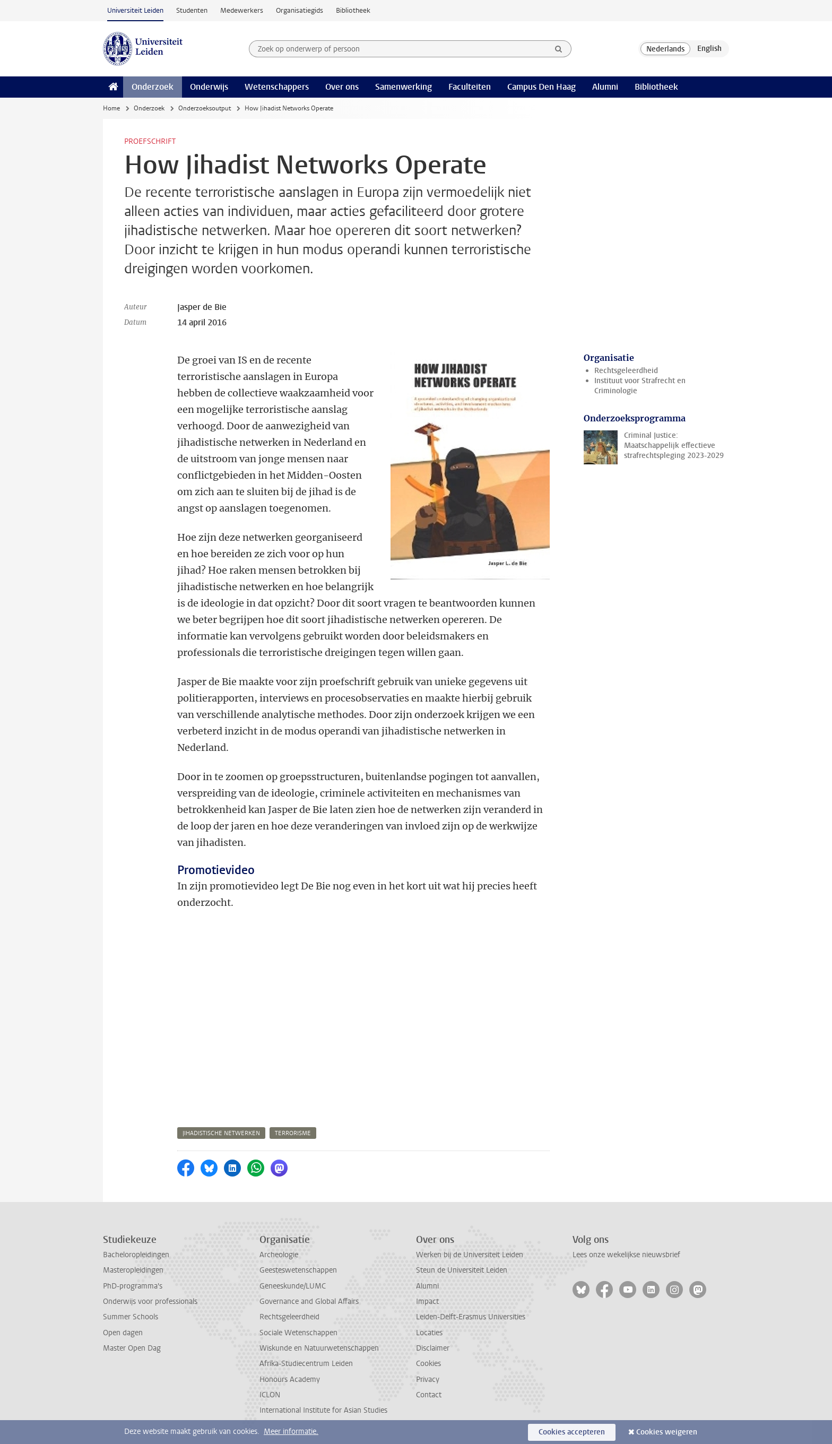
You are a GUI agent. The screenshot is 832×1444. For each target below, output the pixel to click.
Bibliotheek (353, 10)
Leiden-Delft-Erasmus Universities (470, 1317)
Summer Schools (130, 1317)
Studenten (191, 10)
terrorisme (293, 1133)
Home (111, 108)
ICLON (269, 1395)
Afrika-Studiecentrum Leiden (306, 1364)
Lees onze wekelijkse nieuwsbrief (626, 1255)
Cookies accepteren (572, 1432)
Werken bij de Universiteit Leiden (469, 1255)
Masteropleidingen (133, 1270)
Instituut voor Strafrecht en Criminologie (640, 386)
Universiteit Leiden (135, 10)
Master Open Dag (132, 1348)
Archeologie (278, 1255)
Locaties (429, 1333)
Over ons (342, 86)
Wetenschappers (277, 86)
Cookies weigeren (666, 1432)
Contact (428, 1395)
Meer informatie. (291, 1431)
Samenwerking (403, 86)
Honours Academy (289, 1379)
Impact (427, 1301)
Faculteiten (469, 86)
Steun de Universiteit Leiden (461, 1270)
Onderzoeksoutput (204, 108)
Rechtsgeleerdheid (626, 371)
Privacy (427, 1379)
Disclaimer (432, 1348)
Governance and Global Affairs (309, 1301)
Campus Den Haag (541, 86)
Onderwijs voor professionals (150, 1301)
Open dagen (123, 1333)
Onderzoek (153, 86)
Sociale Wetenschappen (298, 1333)
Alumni (605, 86)
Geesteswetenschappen (298, 1270)
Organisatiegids (299, 10)
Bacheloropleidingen (136, 1255)
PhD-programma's (132, 1286)
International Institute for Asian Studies (323, 1410)
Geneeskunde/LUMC (292, 1286)
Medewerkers (241, 10)
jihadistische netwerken (221, 1133)
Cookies (428, 1364)
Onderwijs (209, 86)
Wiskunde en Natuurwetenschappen (319, 1348)
